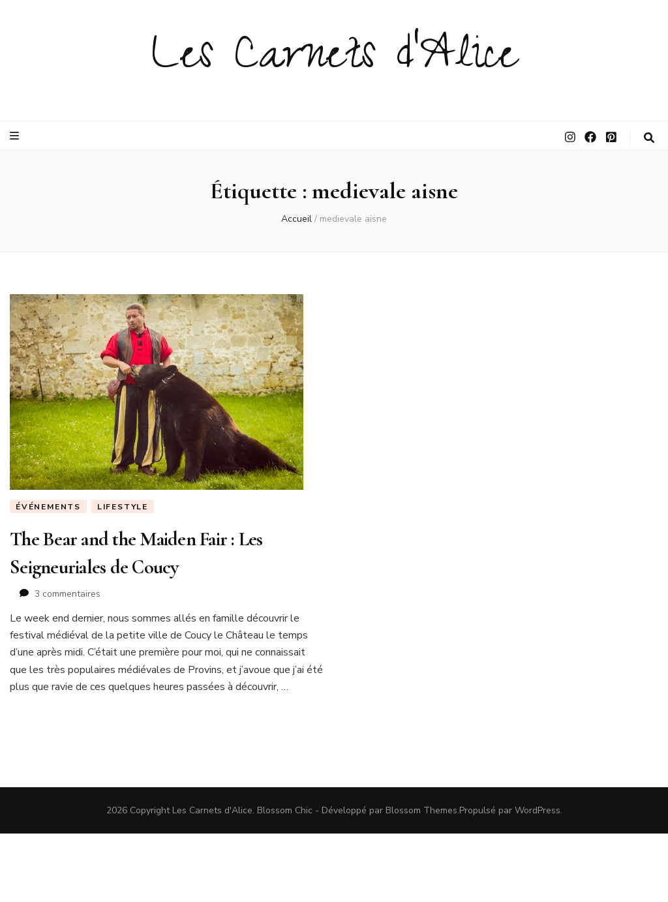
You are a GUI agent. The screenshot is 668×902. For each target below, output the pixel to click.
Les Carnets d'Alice (334, 60)
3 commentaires (67, 594)
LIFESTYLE (122, 507)
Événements (48, 507)
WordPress (537, 810)
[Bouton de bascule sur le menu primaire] (16, 136)
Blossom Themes (421, 810)
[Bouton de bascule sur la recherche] (649, 137)
